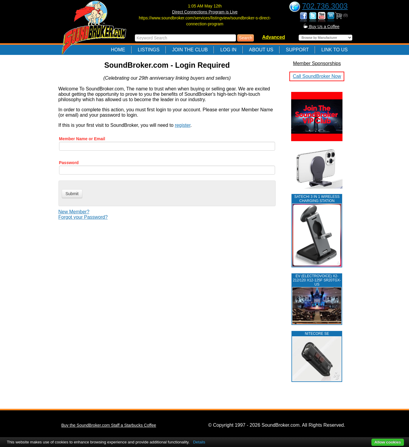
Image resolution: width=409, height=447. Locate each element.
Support (297, 49)
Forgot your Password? (83, 217)
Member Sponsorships (317, 63)
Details (199, 442)
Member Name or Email (82, 138)
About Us (261, 49)
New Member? (73, 211)
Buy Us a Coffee (321, 26)
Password (69, 162)
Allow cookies (387, 442)
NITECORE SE (317, 334)
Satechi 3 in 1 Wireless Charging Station (316, 199)
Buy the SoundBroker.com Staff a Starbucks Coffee (108, 425)
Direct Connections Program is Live (204, 12)
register (182, 125)
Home (118, 49)
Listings (149, 49)
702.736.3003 (325, 6)
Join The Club (190, 49)
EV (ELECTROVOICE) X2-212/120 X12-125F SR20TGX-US (317, 280)
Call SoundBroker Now (317, 76)
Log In (228, 49)
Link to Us (334, 49)
